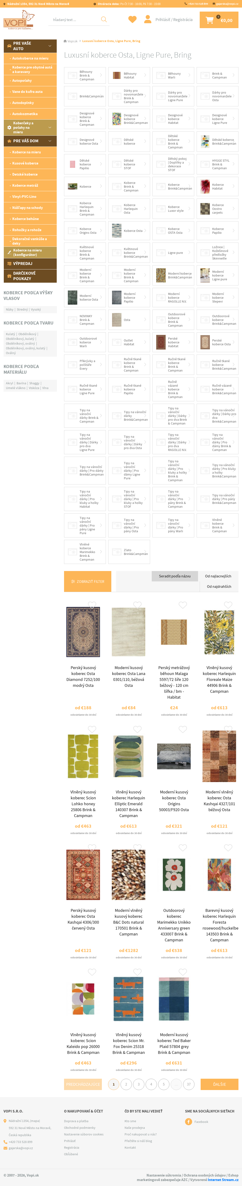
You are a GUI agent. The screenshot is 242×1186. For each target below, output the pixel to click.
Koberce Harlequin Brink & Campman (81, 208)
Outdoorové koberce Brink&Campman (218, 320)
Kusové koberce (25, 163)
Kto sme (130, 1121)
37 (189, 1084)
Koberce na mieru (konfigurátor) (24, 252)
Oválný (11, 353)
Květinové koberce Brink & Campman (81, 252)
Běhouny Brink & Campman (81, 75)
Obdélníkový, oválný (20, 343)
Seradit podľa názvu (175, 576)
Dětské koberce (123, 142)
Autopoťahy (22, 80)
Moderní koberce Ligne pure (213, 275)
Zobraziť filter (90, 581)
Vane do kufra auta (27, 91)
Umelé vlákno (16, 388)
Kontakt (130, 1147)
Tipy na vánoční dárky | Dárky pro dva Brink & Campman (171, 415)
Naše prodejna (135, 1127)
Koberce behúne (25, 218)
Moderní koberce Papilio (123, 297)
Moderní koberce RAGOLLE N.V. (171, 297)
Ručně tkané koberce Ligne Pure (82, 389)
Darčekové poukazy (21, 275)
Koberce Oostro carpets (212, 209)
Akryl (9, 383)
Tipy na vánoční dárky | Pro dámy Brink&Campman (86, 470)
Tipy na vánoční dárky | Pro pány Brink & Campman (171, 499)
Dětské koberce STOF (123, 164)
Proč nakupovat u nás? (141, 1134)
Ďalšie (219, 1084)
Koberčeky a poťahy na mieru (20, 127)
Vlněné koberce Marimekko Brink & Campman (81, 552)
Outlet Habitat (123, 342)
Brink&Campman (86, 96)
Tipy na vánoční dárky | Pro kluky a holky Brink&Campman (218, 470)
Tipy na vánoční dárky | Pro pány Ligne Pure (81, 525)
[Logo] (20, 20)
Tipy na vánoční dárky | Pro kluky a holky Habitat (83, 499)
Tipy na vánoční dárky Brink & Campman (83, 416)
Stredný (22, 309)
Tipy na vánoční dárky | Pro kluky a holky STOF (127, 499)
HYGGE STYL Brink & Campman (214, 164)
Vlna (45, 388)
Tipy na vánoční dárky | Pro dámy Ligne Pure (126, 470)
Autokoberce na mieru (30, 58)
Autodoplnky (23, 102)
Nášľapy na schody (27, 207)
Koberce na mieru (26, 152)
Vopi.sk (73, 41)
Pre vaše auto (19, 46)
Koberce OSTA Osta (169, 231)
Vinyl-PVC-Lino (24, 196)
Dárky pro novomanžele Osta (216, 96)
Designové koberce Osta (83, 142)
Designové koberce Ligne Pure (213, 119)
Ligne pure (169, 252)
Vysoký (36, 309)
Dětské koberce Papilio (79, 164)
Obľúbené (71, 1154)
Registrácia (183, 19)
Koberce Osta (127, 231)
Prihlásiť (163, 19)
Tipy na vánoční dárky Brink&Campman (130, 416)
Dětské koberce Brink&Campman (218, 141)
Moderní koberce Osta (83, 297)
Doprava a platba (76, 1121)
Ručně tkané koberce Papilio (126, 389)
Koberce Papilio (212, 231)
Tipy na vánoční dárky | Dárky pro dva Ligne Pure (83, 442)
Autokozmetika (25, 113)
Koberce (79, 186)
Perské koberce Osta (215, 342)
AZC (184, 1179)
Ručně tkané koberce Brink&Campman (218, 365)
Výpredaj (19, 263)
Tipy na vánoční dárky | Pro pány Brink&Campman (218, 499)
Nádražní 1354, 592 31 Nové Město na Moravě (38, 4)
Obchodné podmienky (79, 1127)
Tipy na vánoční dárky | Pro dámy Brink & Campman (215, 442)
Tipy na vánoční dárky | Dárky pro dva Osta (127, 442)
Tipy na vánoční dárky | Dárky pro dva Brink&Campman (218, 416)
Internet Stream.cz (223, 1179)
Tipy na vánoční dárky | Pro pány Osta (125, 525)
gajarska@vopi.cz (227, 4)
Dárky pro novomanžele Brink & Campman (127, 96)
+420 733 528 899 (198, 4)
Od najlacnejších (218, 576)
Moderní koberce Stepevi (212, 297)
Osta (121, 320)
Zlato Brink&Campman (130, 552)
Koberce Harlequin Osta (125, 209)
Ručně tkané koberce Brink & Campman (126, 364)
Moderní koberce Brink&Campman (174, 275)
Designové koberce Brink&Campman (130, 119)
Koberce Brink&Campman (174, 186)
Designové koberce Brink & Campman (81, 119)
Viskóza (34, 388)
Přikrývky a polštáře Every (81, 365)
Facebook (201, 1122)
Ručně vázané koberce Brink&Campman (218, 389)
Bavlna (21, 383)
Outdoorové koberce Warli (82, 342)
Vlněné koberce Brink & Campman (213, 525)
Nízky (9, 309)
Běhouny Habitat (124, 75)
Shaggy (34, 383)
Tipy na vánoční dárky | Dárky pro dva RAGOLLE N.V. (171, 442)
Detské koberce (25, 174)
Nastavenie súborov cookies (84, 1134)
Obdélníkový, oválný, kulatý (25, 348)
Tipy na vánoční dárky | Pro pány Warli (169, 525)
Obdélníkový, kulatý (20, 339)
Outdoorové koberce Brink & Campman (170, 320)
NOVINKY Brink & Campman (81, 320)
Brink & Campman (213, 75)
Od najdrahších (219, 586)
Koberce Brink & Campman (125, 186)
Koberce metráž (25, 185)
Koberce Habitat (212, 186)
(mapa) (35, 1121)
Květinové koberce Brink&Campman (130, 253)
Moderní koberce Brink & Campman (81, 275)
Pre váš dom (23, 141)
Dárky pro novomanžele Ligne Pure (171, 96)
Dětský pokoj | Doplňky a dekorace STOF (171, 164)
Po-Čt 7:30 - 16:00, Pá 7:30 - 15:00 (128, 4)
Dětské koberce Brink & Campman (169, 141)
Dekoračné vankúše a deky (29, 241)
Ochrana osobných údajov (205, 1175)
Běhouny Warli (168, 75)
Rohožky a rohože (26, 229)
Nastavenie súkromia (164, 1175)
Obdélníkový (27, 334)
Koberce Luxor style (170, 209)
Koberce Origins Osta (82, 231)
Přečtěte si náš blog (138, 1141)
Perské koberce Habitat (167, 342)
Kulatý (10, 334)
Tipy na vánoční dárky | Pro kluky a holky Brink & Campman (171, 470)
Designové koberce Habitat (169, 119)
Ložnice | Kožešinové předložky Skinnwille (214, 252)
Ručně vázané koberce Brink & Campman (169, 389)
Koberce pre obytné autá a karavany (32, 69)
